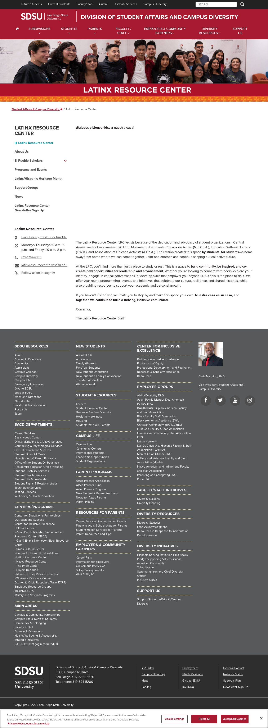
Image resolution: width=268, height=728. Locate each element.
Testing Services (25, 492)
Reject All (204, 718)
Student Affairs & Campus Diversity (37, 109)
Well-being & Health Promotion (34, 496)
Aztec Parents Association (93, 481)
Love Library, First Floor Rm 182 (44, 237)
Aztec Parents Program (91, 489)
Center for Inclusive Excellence (35, 524)
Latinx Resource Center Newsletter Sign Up (32, 208)
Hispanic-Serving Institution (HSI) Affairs (162, 555)
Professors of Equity (150, 363)
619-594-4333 (31, 257)
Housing (81, 421)
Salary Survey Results (90, 570)
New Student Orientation (92, 372)
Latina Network (146, 441)
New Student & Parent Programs (36, 458)
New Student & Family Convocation (98, 376)
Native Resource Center (32, 561)
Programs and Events (31, 170)
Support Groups (27, 188)
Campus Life (23, 380)
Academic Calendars (28, 359)
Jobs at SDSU (23, 393)
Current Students (59, 4)
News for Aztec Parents (91, 497)
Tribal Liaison (145, 567)
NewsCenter (23, 401)
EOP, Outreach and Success (33, 450)
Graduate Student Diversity (93, 412)
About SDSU (84, 355)
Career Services (25, 433)
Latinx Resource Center (37, 130)
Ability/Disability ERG (150, 395)
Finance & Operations (29, 631)
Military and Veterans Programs (35, 595)
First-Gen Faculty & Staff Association (160, 429)
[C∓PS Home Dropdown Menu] (19, 29)
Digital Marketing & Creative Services (38, 441)
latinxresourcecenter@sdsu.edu (44, 265)
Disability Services (125, 4)
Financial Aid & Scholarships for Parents (102, 525)
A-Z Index (148, 668)
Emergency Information (30, 384)
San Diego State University (44, 16)
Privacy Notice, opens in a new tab (28, 723)
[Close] (261, 718)
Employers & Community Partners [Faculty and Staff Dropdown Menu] (165, 31)
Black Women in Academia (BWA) (158, 420)
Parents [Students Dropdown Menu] (95, 29)
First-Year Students (88, 367)
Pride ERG (143, 479)
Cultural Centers (25, 528)
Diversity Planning (148, 503)
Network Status (233, 674)
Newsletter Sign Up (235, 687)
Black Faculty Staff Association (156, 416)
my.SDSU (188, 687)
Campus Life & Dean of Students (36, 619)
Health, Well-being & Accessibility (36, 635)
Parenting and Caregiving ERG (156, 475)
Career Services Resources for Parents (101, 521)
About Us (22, 152)
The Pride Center (27, 566)
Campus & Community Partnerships (37, 614)
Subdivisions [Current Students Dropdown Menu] (39, 29)
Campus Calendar (26, 372)
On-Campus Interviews (90, 566)
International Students (90, 453)
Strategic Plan (232, 680)
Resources (144, 376)
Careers (81, 404)
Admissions (22, 367)
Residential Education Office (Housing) (39, 467)
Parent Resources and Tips (93, 534)
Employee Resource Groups (33, 586)
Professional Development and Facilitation (164, 367)
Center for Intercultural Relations (37, 553)
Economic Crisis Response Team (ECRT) (40, 582)
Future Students (31, 4)
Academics (22, 363)
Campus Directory (155, 4)
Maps (145, 680)
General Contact (233, 668)
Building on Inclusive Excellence (158, 359)
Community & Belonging (30, 623)
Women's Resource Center (33, 578)
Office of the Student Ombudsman (37, 462)
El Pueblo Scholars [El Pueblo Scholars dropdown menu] (29, 161)
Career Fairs (84, 557)
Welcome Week (86, 384)
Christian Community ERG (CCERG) (159, 425)
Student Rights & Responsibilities (36, 483)
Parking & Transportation (30, 405)
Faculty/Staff (84, 4)
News (19, 197)
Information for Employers (92, 562)
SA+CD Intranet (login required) (34, 644)
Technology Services (28, 488)
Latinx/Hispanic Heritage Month (38, 179)
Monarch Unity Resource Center (37, 574)
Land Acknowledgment (152, 527)
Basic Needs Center (28, 437)
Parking (146, 687)
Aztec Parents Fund (89, 485)
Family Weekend (86, 363)
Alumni (103, 4)
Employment (190, 668)
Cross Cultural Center (30, 549)
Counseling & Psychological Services (38, 446)
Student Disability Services (32, 471)
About (18, 355)
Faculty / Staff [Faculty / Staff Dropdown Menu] (123, 31)
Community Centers (89, 448)
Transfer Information (89, 380)
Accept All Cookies (234, 718)
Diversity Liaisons (148, 499)
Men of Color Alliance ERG (154, 454)
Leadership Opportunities (92, 457)
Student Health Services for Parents (99, 530)
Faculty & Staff (24, 627)
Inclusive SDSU (24, 591)
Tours (18, 413)
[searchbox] (216, 4)
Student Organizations (90, 461)
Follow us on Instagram (38, 273)
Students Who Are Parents (93, 425)
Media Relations (192, 674)
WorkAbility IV (85, 574)
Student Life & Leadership (31, 479)
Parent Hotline (85, 502)
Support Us (240, 31)
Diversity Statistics (149, 522)
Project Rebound (27, 570)
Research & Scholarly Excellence (158, 372)
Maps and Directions (28, 397)
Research (21, 409)
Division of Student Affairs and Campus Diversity (159, 17)
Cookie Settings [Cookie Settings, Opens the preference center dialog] (174, 718)
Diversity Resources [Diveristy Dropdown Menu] (208, 31)
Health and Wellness (89, 416)
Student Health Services (30, 475)
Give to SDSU (23, 388)
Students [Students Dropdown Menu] (69, 29)
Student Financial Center (30, 454)
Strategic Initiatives (27, 640)
